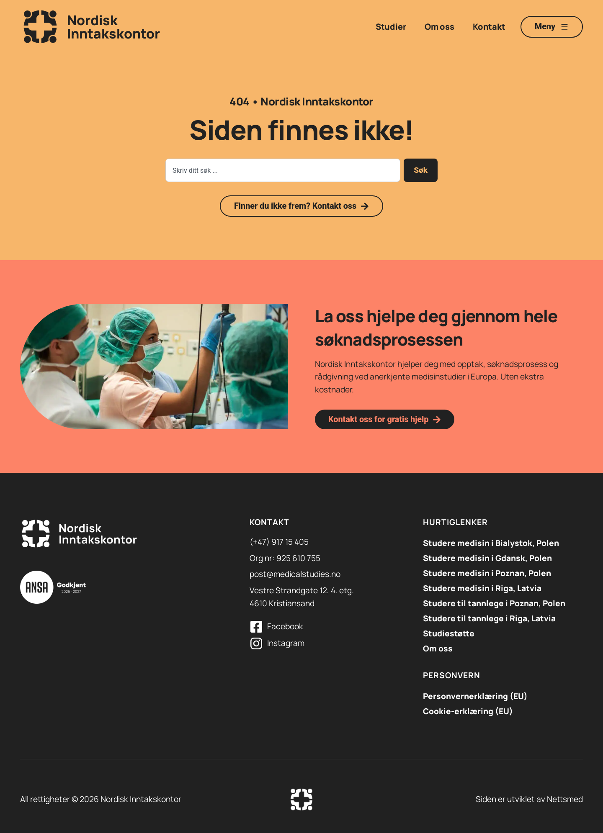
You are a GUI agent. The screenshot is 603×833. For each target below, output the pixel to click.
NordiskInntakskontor (113, 27)
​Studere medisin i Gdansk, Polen (487, 558)
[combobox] (282, 170)
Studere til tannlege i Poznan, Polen (494, 603)
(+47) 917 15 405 (279, 541)
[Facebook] (256, 626)
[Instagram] (256, 643)
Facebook (285, 626)
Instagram (285, 643)
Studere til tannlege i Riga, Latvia (489, 618)
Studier (391, 26)
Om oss (439, 26)
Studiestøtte (448, 633)
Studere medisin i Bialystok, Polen (491, 543)
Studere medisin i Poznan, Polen (487, 573)
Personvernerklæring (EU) (475, 696)
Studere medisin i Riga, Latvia (482, 588)
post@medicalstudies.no (295, 574)
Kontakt (489, 26)
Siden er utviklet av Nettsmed (529, 799)
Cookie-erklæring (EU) (468, 711)
